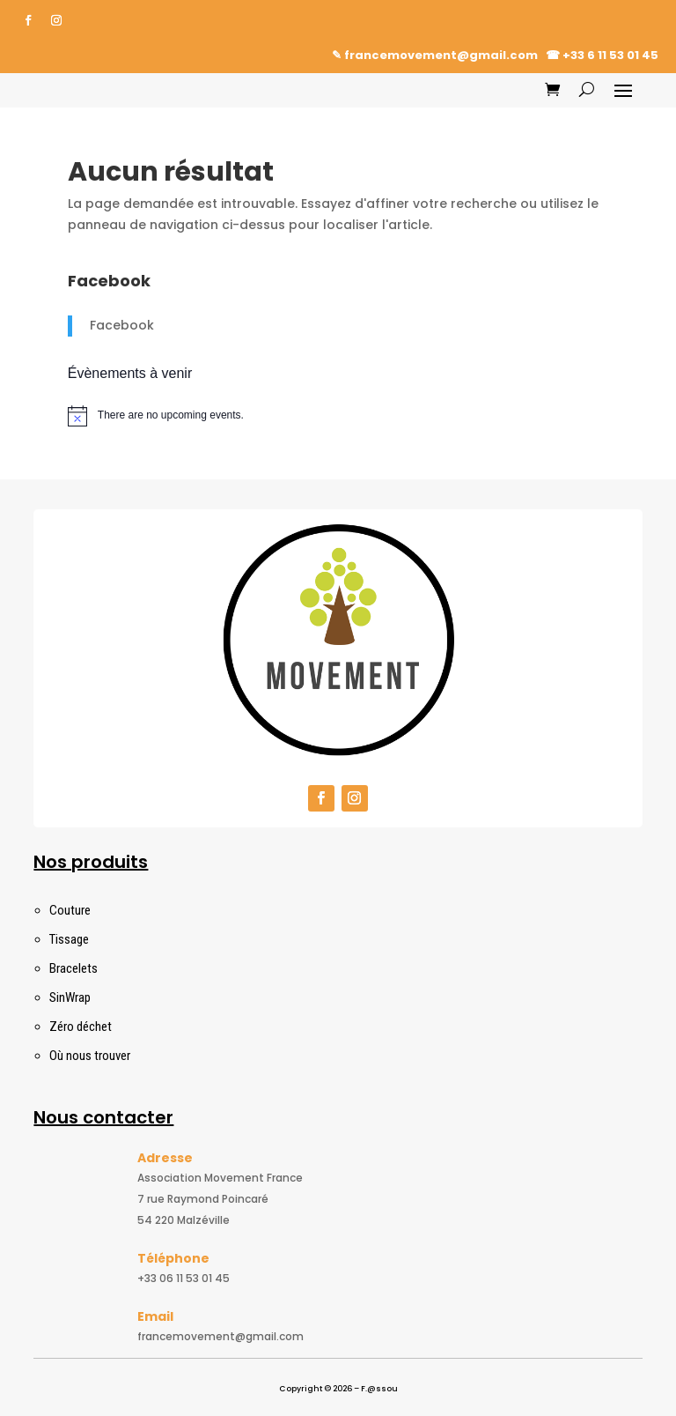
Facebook (122, 325)
